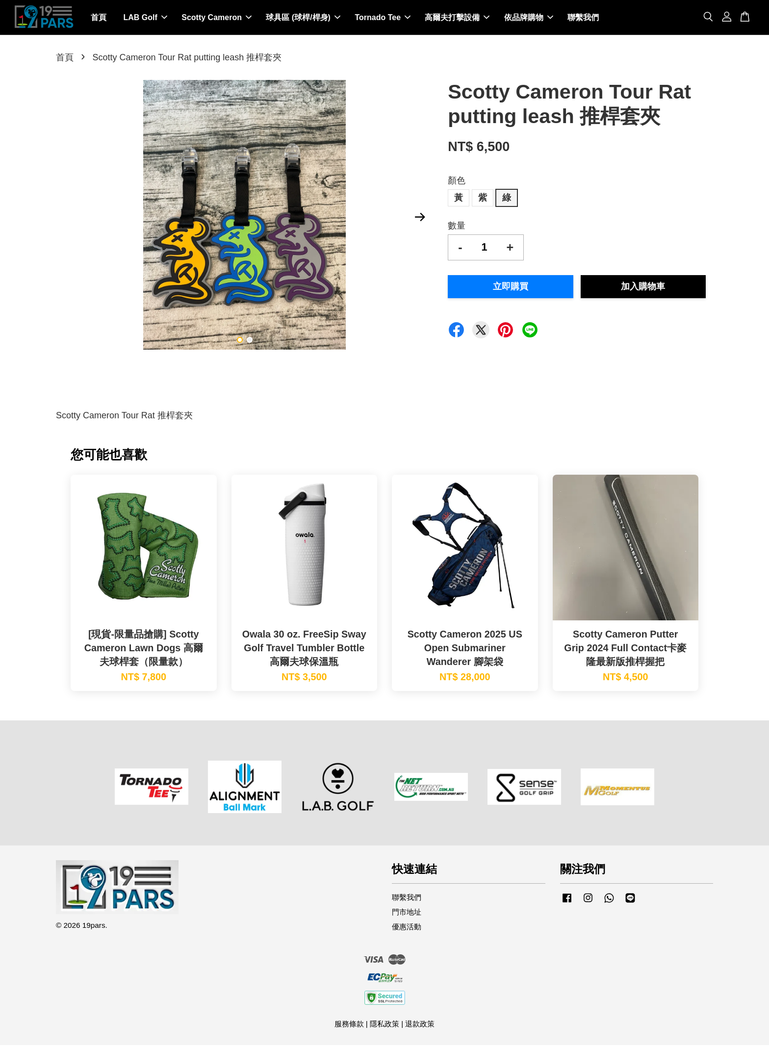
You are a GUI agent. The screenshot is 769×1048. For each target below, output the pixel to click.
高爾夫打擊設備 (457, 19)
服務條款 (349, 1026)
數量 (456, 228)
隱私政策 (384, 1026)
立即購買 (510, 289)
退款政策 (420, 1026)
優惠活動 (406, 929)
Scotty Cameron (216, 19)
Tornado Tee (382, 19)
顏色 (456, 183)
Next (420, 220)
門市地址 (406, 915)
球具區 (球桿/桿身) (303, 19)
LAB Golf (145, 19)
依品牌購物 (528, 19)
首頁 (98, 19)
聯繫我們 (583, 19)
